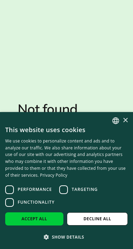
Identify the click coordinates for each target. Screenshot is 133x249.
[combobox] (115, 120)
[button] (66, 237)
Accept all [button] (34, 219)
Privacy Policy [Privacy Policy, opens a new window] (53, 175)
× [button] (125, 120)
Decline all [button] (97, 219)
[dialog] (66, 180)
